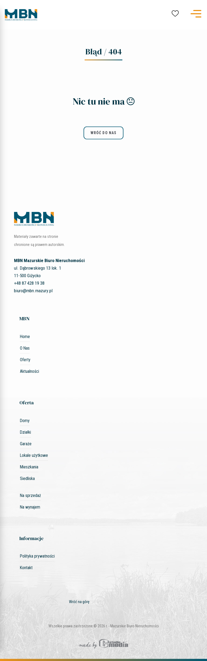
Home (25, 336)
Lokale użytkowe (34, 455)
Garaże (26, 443)
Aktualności (29, 371)
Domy (25, 420)
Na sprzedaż (30, 495)
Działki (25, 432)
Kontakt (26, 567)
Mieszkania (29, 466)
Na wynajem (30, 507)
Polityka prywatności (37, 556)
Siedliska (27, 478)
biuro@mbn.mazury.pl (33, 290)
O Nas (25, 348)
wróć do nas (103, 133)
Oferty (25, 359)
